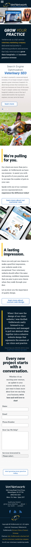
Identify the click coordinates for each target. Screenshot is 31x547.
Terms (25, 530)
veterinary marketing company (13, 43)
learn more (9, 104)
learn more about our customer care (15, 201)
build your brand (14, 502)
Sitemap (15, 533)
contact (20, 506)
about (23, 504)
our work (11, 506)
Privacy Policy (17, 530)
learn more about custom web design (15, 301)
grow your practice (11, 504)
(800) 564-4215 (15, 495)
